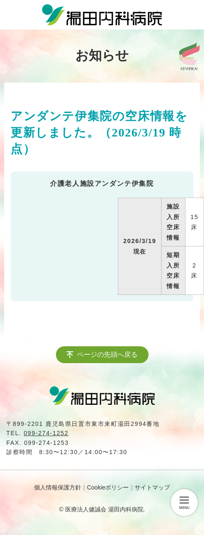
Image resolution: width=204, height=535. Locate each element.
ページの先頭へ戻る (107, 354)
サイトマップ (152, 487)
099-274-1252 (46, 433)
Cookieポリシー (108, 487)
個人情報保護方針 (57, 487)
